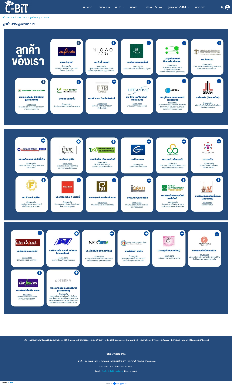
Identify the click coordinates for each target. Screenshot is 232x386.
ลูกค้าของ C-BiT (20, 17)
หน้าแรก (6, 17)
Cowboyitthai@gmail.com (112, 371)
